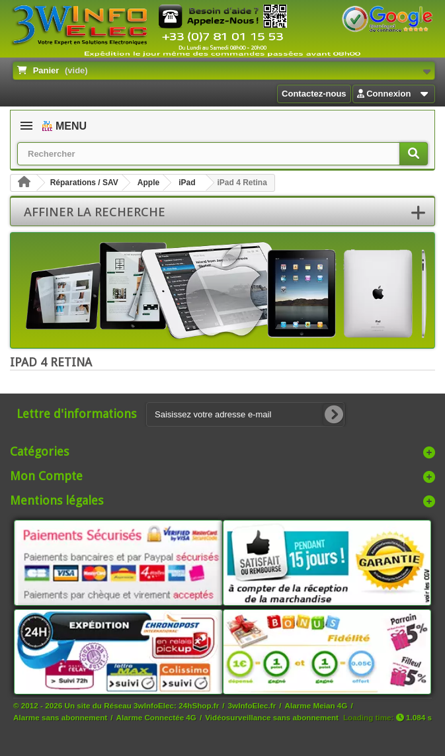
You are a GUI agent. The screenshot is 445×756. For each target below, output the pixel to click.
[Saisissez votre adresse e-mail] (245, 414)
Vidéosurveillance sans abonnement (272, 717)
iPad (187, 182)
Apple (148, 182)
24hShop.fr (199, 705)
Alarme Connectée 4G (156, 717)
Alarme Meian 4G (316, 705)
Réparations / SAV (84, 182)
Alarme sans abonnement (60, 717)
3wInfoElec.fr (252, 705)
